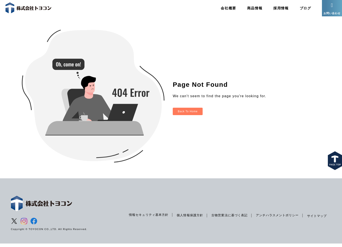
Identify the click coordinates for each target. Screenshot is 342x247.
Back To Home (188, 114)
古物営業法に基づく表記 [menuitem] (226, 218)
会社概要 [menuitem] (224, 10)
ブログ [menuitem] (301, 10)
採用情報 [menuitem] (277, 10)
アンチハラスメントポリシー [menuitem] (276, 218)
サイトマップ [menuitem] (316, 219)
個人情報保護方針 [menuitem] (186, 218)
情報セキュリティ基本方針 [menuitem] (143, 218)
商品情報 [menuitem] (250, 10)
